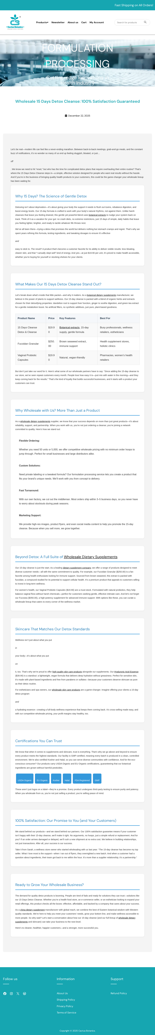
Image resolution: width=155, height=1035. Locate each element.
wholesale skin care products (66, 690)
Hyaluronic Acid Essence (126, 672)
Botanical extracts (69, 327)
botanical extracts (97, 215)
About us (73, 22)
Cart (84, 22)
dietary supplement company (77, 568)
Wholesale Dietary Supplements (90, 556)
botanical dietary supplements (101, 295)
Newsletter (57, 22)
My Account (97, 22)
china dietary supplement (32, 910)
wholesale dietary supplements (35, 421)
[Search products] (145, 22)
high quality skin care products (67, 672)
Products (42, 22)
